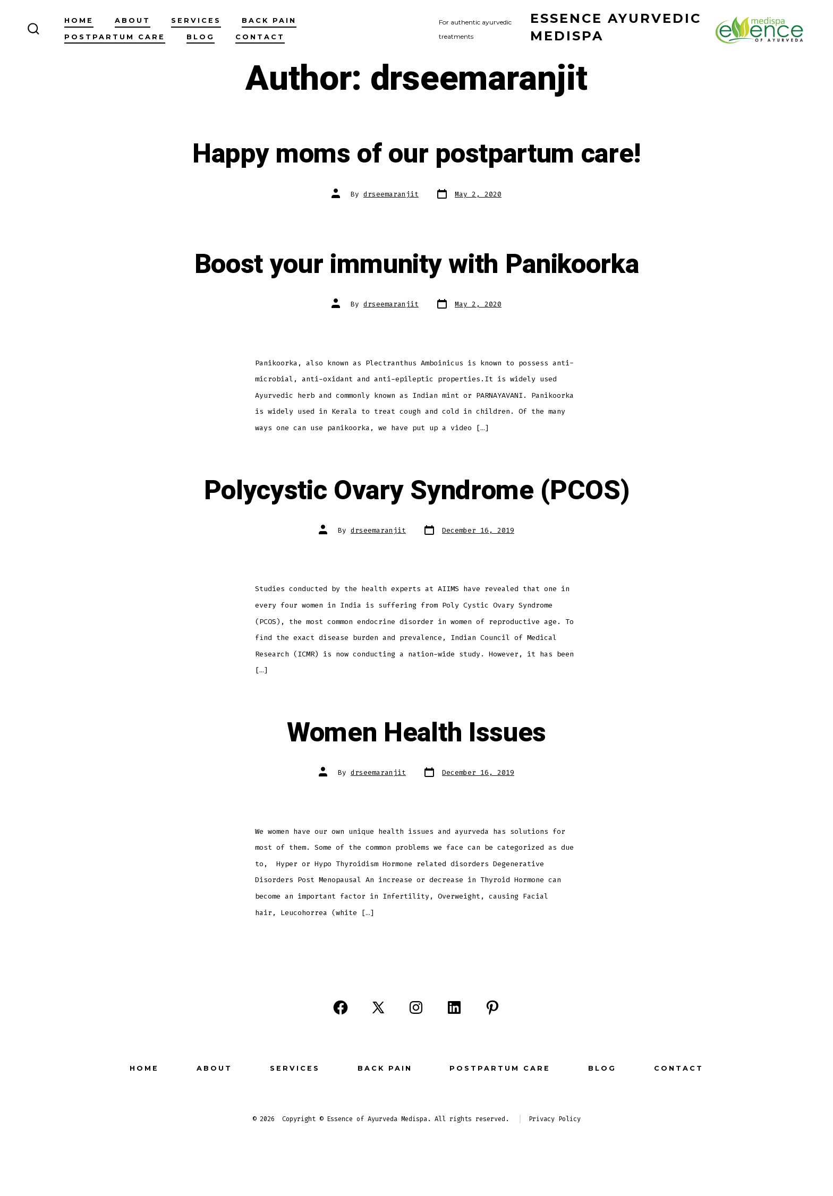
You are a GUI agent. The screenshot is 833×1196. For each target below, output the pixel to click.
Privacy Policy (555, 1119)
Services (196, 20)
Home (79, 20)
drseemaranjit (391, 194)
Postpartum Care (114, 37)
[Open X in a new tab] (378, 1007)
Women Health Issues (416, 733)
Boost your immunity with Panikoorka (416, 264)
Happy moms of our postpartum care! (416, 154)
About (132, 20)
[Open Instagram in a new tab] (416, 1007)
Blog (200, 37)
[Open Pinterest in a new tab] (492, 1007)
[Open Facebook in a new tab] (341, 1007)
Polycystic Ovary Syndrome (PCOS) (417, 490)
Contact (260, 37)
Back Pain (269, 20)
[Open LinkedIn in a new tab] (454, 1007)
